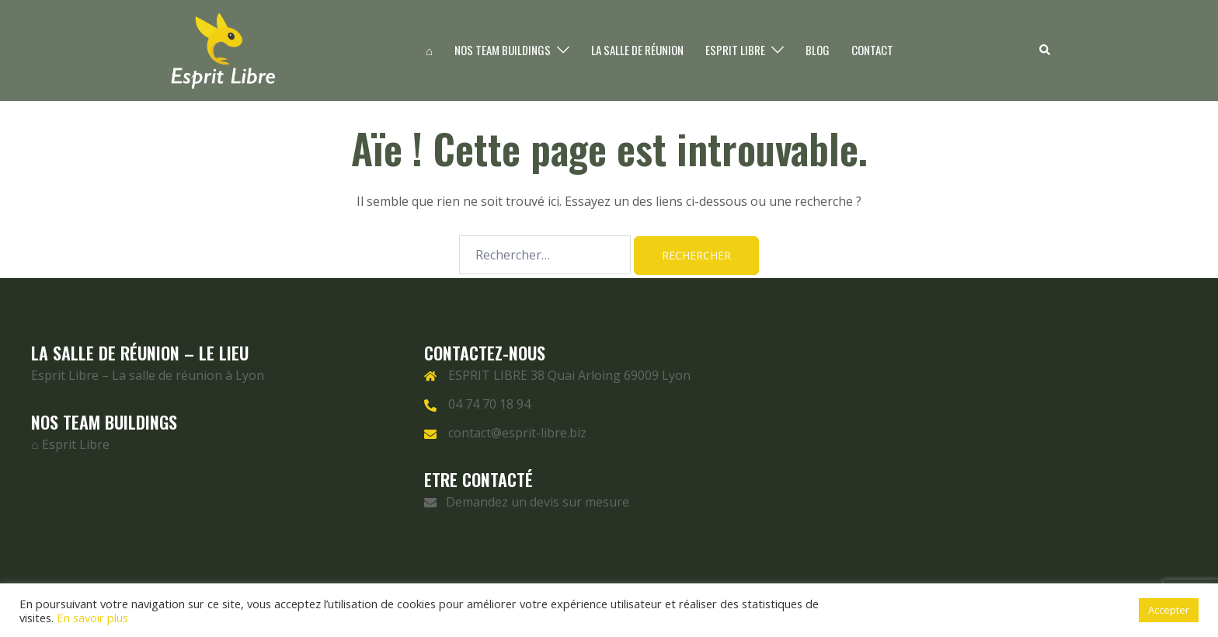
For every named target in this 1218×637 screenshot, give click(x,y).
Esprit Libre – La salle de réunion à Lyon (147, 375)
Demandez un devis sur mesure (526, 501)
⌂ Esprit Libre (70, 444)
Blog (818, 49)
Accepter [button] (1168, 610)
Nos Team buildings (502, 49)
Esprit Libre (735, 49)
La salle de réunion (637, 49)
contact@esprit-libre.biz (517, 432)
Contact (872, 49)
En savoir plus (92, 617)
